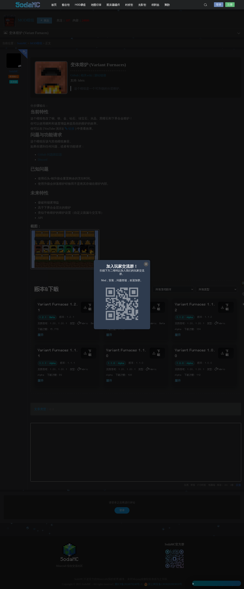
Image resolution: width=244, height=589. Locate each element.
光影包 (142, 4)
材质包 (129, 4)
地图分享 (96, 4)
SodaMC (28, 4)
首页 (54, 4)
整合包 (66, 4)
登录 (218, 4)
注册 (230, 4)
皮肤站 (155, 4)
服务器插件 (113, 4)
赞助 (167, 4)
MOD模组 (80, 4)
